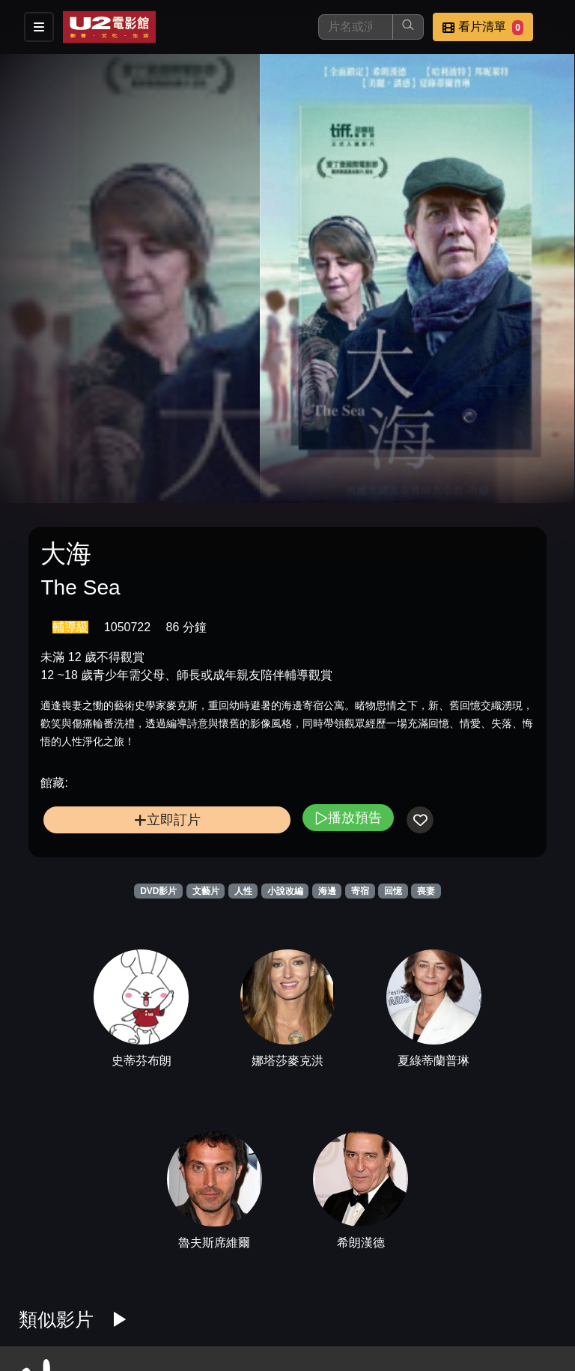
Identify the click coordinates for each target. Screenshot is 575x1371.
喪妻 (426, 891)
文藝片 (205, 891)
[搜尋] (355, 27)
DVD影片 (158, 891)
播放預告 (348, 817)
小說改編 (285, 891)
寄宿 (360, 891)
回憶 (393, 891)
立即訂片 (167, 819)
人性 (243, 891)
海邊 (327, 891)
